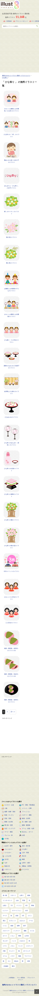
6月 (8, 880)
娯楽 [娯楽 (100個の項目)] (17, 915)
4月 (11, 877)
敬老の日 (7, 866)
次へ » (13, 711)
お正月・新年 (8, 846)
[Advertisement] (19, 51)
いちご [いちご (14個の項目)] (13, 936)
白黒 (23, 835)
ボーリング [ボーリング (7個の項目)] (26, 951)
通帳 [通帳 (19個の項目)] (25, 931)
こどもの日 (7, 856)
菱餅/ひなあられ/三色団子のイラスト (11, 367)
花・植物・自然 (27, 822)
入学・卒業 (25, 852)
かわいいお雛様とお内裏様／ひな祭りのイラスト (11, 110)
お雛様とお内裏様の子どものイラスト (11, 290)
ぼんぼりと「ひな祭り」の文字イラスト (11, 187)
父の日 (6, 859)
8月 (14, 880)
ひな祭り (24, 849)
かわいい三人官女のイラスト (11, 598)
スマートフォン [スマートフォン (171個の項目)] (16, 910)
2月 (15, 886)
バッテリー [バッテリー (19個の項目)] (16, 931)
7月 (11, 880)
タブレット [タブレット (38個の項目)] (12, 920)
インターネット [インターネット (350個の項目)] (7, 900)
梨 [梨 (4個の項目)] (22, 961)
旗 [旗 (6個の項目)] (3, 961)
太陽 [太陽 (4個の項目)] (28, 961)
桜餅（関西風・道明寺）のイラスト (11, 701)
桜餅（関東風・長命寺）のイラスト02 (11, 675)
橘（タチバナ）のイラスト (11, 212)
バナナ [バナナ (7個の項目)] (13, 956)
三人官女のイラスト (12, 622)
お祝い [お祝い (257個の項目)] (5, 905)
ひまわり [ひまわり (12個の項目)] (22, 941)
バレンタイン (8, 849)
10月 (11, 883)
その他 (6, 838)
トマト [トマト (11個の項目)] (5, 946)
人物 (5, 808)
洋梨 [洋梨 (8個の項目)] (4, 951)
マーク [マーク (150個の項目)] (5, 915)
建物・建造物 (26, 825)
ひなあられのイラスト (11, 417)
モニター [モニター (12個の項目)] (5, 941)
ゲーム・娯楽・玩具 (28, 828)
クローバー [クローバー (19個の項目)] (6, 931)
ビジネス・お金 (9, 805)
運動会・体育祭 (27, 866)
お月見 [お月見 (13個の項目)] (27, 936)
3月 (8, 877)
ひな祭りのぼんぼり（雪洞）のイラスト (11, 444)
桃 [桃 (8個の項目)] (19, 951)
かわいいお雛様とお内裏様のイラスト (11, 315)
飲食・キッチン (9, 815)
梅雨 (23, 859)
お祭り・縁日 (26, 863)
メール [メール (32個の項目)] (31, 920)
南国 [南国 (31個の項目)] (12, 925)
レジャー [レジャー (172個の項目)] (5, 910)
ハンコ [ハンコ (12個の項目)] (14, 941)
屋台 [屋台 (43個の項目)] (4, 920)
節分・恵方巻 (26, 846)
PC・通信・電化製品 (28, 805)
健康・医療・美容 (9, 811)
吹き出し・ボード (27, 832)
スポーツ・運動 (27, 815)
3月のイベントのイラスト (11, 571)
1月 (12, 886)
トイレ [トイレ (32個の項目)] (5, 925)
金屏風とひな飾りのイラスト (11, 392)
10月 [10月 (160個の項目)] (26, 910)
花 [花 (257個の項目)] (29, 900)
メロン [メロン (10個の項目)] (13, 946)
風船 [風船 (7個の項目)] (19, 956)
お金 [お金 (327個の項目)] (17, 900)
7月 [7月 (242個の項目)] (12, 905)
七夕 (5, 863)
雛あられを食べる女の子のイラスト (11, 161)
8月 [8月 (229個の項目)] (26, 905)
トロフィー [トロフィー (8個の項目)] (29, 946)
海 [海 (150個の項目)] (11, 915)
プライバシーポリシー (21, 21)
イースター (7, 852)
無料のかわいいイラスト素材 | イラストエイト (19, 985)
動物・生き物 (8, 822)
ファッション (26, 811)
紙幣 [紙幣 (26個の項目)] (18, 925)
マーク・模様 (8, 832)
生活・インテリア (9, 828)
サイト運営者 (35, 21)
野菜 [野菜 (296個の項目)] (23, 900)
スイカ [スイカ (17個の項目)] (32, 931)
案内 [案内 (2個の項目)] (13, 966)
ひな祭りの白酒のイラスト (11, 469)
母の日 (24, 856)
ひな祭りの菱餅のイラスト (11, 495)
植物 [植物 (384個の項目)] (28, 895)
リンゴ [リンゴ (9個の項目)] (20, 946)
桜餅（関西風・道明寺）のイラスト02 (11, 649)
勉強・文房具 (26, 818)
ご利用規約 (9, 21)
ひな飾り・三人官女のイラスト (11, 341)
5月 (14, 877)
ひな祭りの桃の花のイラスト (11, 547)
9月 (8, 883)
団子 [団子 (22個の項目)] (24, 925)
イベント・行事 (27, 808)
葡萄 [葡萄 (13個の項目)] (19, 936)
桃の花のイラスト (11, 237)
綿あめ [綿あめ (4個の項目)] (16, 961)
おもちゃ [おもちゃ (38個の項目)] (22, 920)
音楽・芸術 (7, 818)
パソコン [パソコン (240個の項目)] (19, 905)
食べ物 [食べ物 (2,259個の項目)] (5, 895)
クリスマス (25, 869)
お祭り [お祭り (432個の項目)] (22, 895)
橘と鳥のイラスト (11, 263)
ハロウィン (7, 869)
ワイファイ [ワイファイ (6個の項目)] (28, 956)
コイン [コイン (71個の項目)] (30, 915)
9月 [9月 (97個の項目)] (23, 915)
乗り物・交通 (8, 825)
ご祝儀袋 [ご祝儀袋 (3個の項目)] (5, 966)
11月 (15, 883)
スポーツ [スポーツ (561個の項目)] (13, 895)
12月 (8, 886)
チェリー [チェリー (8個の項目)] (12, 951)
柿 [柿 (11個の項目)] (29, 941)
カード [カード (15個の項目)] (5, 936)
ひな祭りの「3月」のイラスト (11, 135)
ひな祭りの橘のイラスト (11, 520)
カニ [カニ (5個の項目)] (9, 961)
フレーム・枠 (8, 835)
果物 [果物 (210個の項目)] (32, 905)
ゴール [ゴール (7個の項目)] (5, 956)
